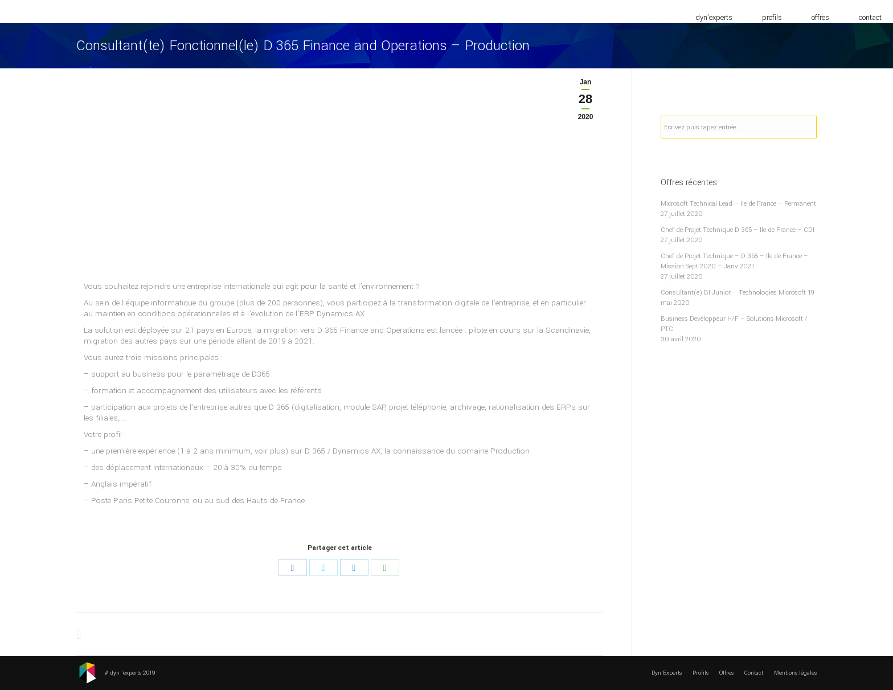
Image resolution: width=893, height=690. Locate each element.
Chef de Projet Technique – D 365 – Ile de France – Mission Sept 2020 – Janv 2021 (734, 261)
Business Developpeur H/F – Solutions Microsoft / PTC (734, 324)
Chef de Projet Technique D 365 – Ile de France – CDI (737, 230)
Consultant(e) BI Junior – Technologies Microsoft (733, 292)
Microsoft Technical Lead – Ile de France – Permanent (738, 204)
